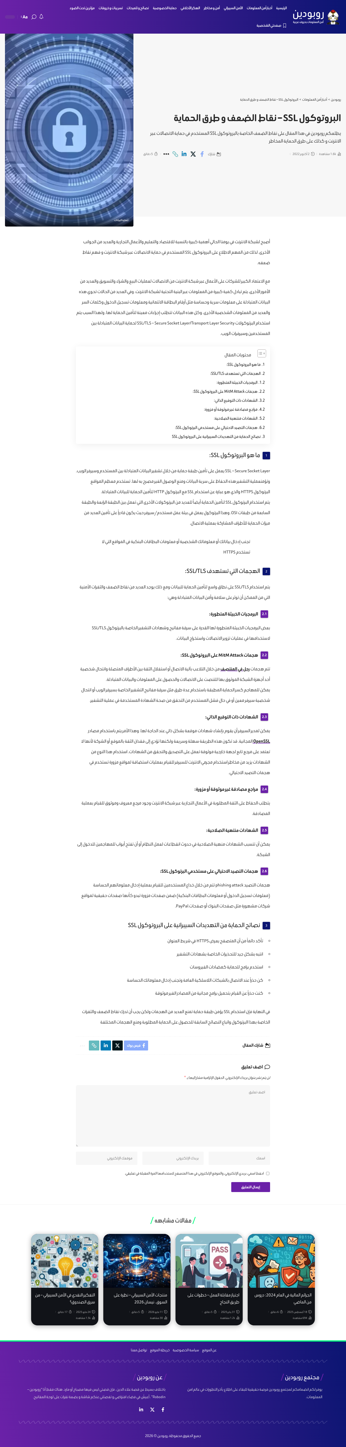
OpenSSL (261, 741)
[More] (166, 154)
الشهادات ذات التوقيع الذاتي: (235, 400)
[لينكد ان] (141, 1410)
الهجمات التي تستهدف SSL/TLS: (235, 373)
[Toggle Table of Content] (259, 353)
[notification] (41, 17)
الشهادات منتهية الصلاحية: (236, 418)
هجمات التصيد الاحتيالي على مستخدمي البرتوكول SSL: (216, 427)
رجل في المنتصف (235, 669)
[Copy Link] (175, 154)
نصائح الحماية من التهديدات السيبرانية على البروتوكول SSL (216, 436)
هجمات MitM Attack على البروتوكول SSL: (225, 391)
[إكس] (152, 1410)
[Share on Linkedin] (184, 154)
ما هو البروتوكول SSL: (244, 364)
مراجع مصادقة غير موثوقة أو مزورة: (230, 409)
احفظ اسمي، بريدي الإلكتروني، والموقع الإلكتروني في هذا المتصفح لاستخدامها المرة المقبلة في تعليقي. (194, 1173)
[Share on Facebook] (202, 154)
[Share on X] (193, 154)
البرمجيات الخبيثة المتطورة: (237, 382)
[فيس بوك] (163, 1410)
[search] (33, 17)
